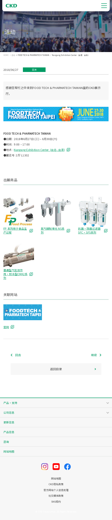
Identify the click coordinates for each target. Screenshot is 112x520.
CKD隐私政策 (56, 484)
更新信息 (8, 422)
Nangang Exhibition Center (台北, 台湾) (39, 150)
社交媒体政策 (56, 495)
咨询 (6, 442)
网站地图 (8, 451)
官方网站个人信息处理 (56, 490)
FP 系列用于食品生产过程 (15, 230)
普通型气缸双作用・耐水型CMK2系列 (15, 274)
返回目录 (56, 369)
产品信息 (8, 432)
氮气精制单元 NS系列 (52, 230)
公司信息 (8, 412)
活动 (13, 55)
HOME (6, 55)
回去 (18, 355)
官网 (6, 327)
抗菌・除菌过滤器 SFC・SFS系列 (89, 230)
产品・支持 (10, 403)
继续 (94, 355)
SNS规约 (56, 501)
